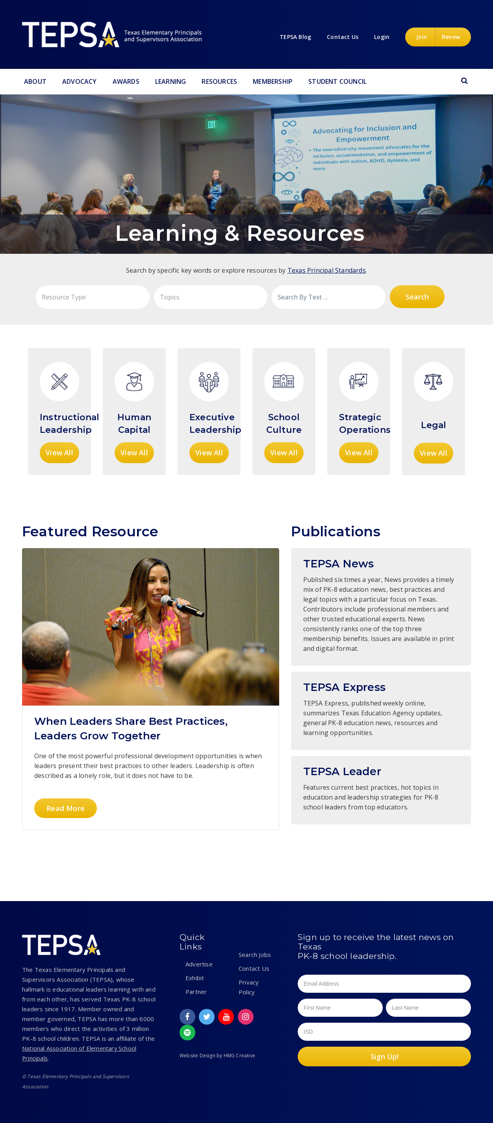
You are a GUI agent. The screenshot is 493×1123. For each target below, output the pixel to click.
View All (60, 452)
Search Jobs (255, 955)
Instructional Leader (381, 790)
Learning (170, 81)
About (35, 81)
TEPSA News (381, 607)
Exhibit (194, 978)
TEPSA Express (381, 711)
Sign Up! (384, 1056)
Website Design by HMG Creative (217, 1055)
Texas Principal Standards (326, 270)
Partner (196, 992)
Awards (126, 81)
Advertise (199, 964)
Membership (273, 81)
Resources (219, 81)
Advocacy (79, 81)
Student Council (337, 81)
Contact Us (254, 968)
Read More (65, 808)
